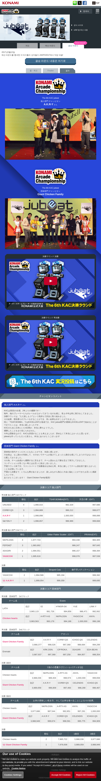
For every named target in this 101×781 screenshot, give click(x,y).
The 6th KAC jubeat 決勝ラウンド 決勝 (51, 283)
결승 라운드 (73, 46)
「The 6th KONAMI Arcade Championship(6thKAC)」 (10, 11)
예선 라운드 (50, 46)
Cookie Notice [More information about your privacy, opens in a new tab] (18, 771)
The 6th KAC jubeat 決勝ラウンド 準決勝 (51, 344)
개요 (27, 46)
